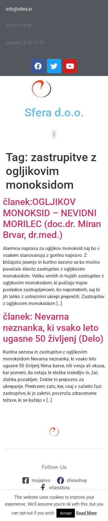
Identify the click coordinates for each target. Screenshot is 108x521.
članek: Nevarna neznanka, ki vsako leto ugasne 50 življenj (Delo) (53, 327)
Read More (86, 513)
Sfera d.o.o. (54, 112)
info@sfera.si (19, 9)
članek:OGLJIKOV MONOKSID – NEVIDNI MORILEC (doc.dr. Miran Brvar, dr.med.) (52, 218)
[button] (54, 134)
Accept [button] (65, 513)
